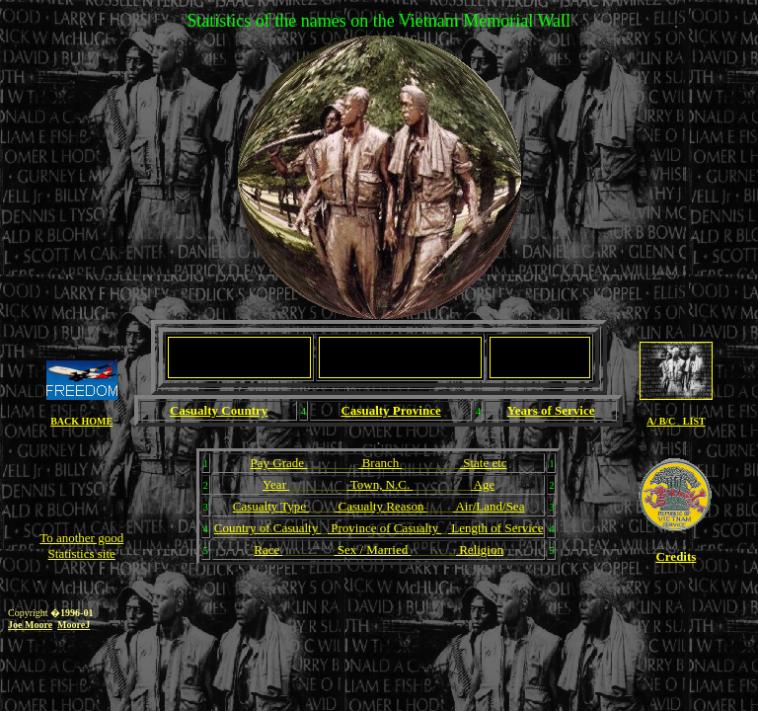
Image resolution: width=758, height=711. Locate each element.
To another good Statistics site (81, 545)
